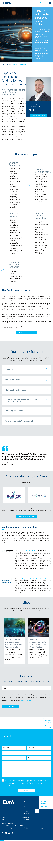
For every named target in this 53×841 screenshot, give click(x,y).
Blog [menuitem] (50, 727)
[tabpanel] (25, 457)
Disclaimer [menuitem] (4, 814)
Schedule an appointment (26, 333)
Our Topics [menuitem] (48, 720)
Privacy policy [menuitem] (5, 817)
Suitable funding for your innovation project (13, 828)
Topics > (10, 64)
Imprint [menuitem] (3, 815)
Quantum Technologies (20, 64)
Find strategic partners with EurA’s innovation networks (16, 827)
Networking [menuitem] (48, 725)
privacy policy (10, 785)
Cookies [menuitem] (3, 819)
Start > (4, 64)
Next (50, 495)
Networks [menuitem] (49, 724)
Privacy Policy (26, 700)
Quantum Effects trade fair (27, 550)
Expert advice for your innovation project (13, 825)
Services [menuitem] (49, 722)
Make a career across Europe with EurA (35, 828)
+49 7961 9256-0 (25, 819)
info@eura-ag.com (25, 817)
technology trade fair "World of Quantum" (31, 579)
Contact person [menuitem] (47, 719)
